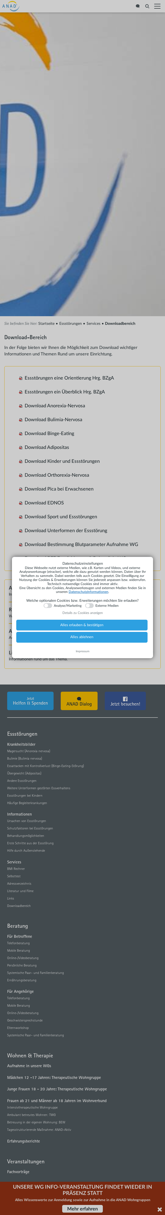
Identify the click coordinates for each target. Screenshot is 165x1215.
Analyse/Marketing (68, 606)
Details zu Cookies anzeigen (82, 613)
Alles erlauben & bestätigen (81, 625)
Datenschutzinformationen (88, 592)
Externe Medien (107, 606)
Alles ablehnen (81, 637)
